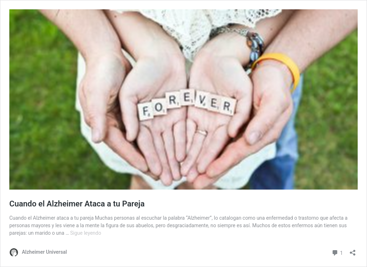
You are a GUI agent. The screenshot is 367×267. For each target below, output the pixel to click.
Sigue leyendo (85, 233)
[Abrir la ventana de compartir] (353, 250)
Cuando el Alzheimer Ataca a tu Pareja (76, 203)
